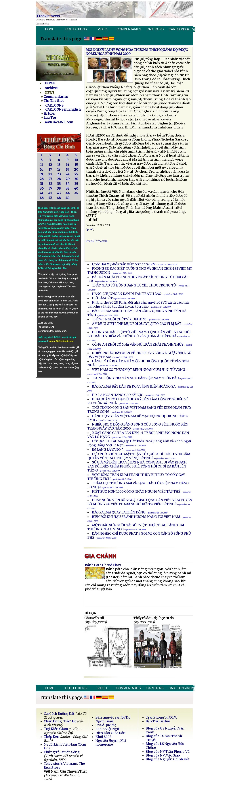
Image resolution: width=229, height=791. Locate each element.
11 (41, 165)
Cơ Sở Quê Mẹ (106, 725)
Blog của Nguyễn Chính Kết (167, 759)
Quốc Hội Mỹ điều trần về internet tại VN (123, 264)
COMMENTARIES (129, 29)
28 (59, 179)
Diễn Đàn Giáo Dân (110, 733)
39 (67, 188)
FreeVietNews (97, 241)
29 (68, 179)
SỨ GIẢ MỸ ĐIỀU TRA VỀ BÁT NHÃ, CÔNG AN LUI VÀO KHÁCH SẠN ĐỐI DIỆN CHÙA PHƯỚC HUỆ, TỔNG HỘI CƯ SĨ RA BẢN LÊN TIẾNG (137, 466)
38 (59, 188)
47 (50, 198)
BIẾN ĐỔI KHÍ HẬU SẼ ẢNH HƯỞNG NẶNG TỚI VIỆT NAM (136, 517)
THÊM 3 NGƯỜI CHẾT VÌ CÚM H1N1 (119, 319)
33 (59, 184)
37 (50, 188)
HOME (49, 29)
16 (41, 170)
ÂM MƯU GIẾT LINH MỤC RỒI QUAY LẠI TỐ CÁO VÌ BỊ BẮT (137, 324)
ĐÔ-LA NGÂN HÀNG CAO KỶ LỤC (117, 395)
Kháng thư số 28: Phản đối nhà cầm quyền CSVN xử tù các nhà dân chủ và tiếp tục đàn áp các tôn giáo (138, 305)
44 (68, 193)
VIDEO (102, 29)
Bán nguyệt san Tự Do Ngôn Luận (113, 719)
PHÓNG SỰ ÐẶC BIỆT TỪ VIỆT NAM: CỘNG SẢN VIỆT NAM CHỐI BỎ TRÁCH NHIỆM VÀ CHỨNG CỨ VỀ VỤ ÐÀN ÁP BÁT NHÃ (139, 334)
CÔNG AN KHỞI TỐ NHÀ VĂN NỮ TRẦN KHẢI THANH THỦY (138, 344)
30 (76, 179)
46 (42, 198)
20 (76, 170)
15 (76, 165)
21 (41, 174)
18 (59, 170)
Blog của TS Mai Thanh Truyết (164, 738)
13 (59, 165)
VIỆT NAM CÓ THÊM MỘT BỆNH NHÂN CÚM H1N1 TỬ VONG (138, 370)
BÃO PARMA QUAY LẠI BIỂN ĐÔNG (119, 512)
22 (50, 174)
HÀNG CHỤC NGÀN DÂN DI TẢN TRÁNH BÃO (126, 294)
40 (76, 188)
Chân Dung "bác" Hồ (60, 721)
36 (42, 188)
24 (67, 174)
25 (76, 174)
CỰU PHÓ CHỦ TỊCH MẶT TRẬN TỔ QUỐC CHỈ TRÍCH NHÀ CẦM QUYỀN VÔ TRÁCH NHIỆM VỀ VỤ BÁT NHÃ (138, 456)
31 (41, 184)
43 (59, 193)
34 (68, 184)
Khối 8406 (104, 737)
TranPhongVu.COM (161, 717)
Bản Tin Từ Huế (158, 721)
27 (50, 179)
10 (76, 160)
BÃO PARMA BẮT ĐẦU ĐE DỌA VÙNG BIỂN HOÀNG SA (134, 386)
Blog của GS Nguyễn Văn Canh (165, 730)
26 (42, 179)
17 (50, 170)
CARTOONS (154, 29)
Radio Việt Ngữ (107, 729)
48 (59, 198)
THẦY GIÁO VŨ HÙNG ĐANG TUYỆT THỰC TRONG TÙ (134, 285)
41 (41, 193)
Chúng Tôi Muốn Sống (62, 752)
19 (67, 170)
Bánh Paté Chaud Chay (103, 565)
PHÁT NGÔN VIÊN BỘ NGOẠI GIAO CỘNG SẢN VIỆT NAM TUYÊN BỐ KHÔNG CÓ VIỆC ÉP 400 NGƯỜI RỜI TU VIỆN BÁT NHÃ (139, 502)
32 (50, 184)
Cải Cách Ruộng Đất (59, 714)
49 (67, 198)
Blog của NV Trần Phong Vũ (168, 752)
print (90, 229)
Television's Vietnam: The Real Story (64, 765)
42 (50, 193)
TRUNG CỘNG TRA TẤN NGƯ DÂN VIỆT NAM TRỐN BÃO (135, 378)
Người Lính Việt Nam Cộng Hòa (65, 746)
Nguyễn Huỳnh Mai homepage (111, 742)
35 (76, 184)
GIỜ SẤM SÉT (102, 298)
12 (50, 165)
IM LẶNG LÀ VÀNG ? (107, 450)
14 (67, 165)
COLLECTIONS (76, 29)
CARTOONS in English (182, 29)
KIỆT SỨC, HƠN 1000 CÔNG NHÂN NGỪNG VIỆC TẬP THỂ (136, 492)
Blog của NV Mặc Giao (163, 755)
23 (59, 174)
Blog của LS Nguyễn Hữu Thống (165, 746)
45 (76, 193)
